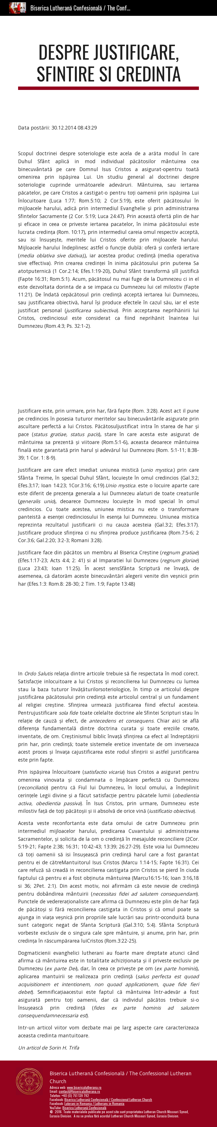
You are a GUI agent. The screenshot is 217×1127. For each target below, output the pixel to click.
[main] (108, 65)
